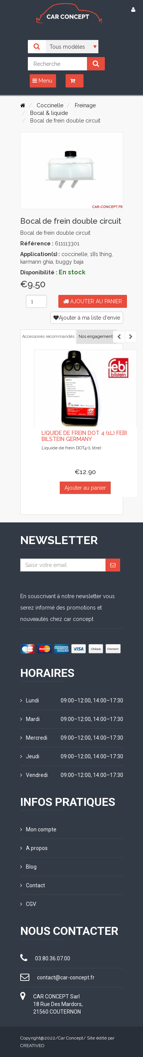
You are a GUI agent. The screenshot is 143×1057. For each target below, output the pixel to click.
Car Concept (70, 1038)
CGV (28, 904)
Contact (32, 885)
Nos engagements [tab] (97, 336)
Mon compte (38, 829)
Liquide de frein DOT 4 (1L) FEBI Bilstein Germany (84, 436)
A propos (34, 848)
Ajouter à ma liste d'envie (86, 318)
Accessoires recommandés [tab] (48, 336)
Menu (42, 81)
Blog (28, 867)
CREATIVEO (32, 1045)
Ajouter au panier (92, 301)
